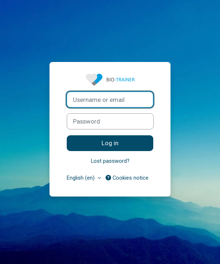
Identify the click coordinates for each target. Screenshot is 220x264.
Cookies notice (127, 178)
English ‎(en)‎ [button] (81, 178)
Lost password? (110, 161)
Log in (110, 143)
